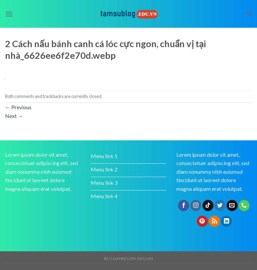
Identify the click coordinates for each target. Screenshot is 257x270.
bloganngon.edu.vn (128, 258)
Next (14, 116)
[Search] (249, 13)
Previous (18, 107)
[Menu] (9, 14)
